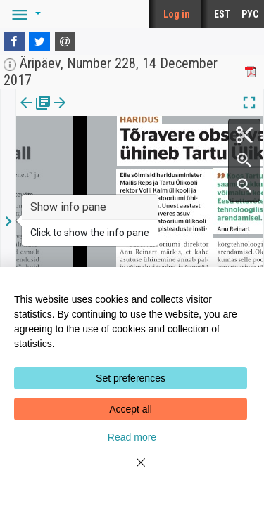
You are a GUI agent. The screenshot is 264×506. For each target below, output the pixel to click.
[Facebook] (14, 41)
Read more (132, 437)
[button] (24, 14)
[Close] (132, 471)
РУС (249, 14)
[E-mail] (65, 41)
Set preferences (130, 378)
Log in (176, 14)
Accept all (130, 409)
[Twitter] (39, 41)
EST (222, 14)
